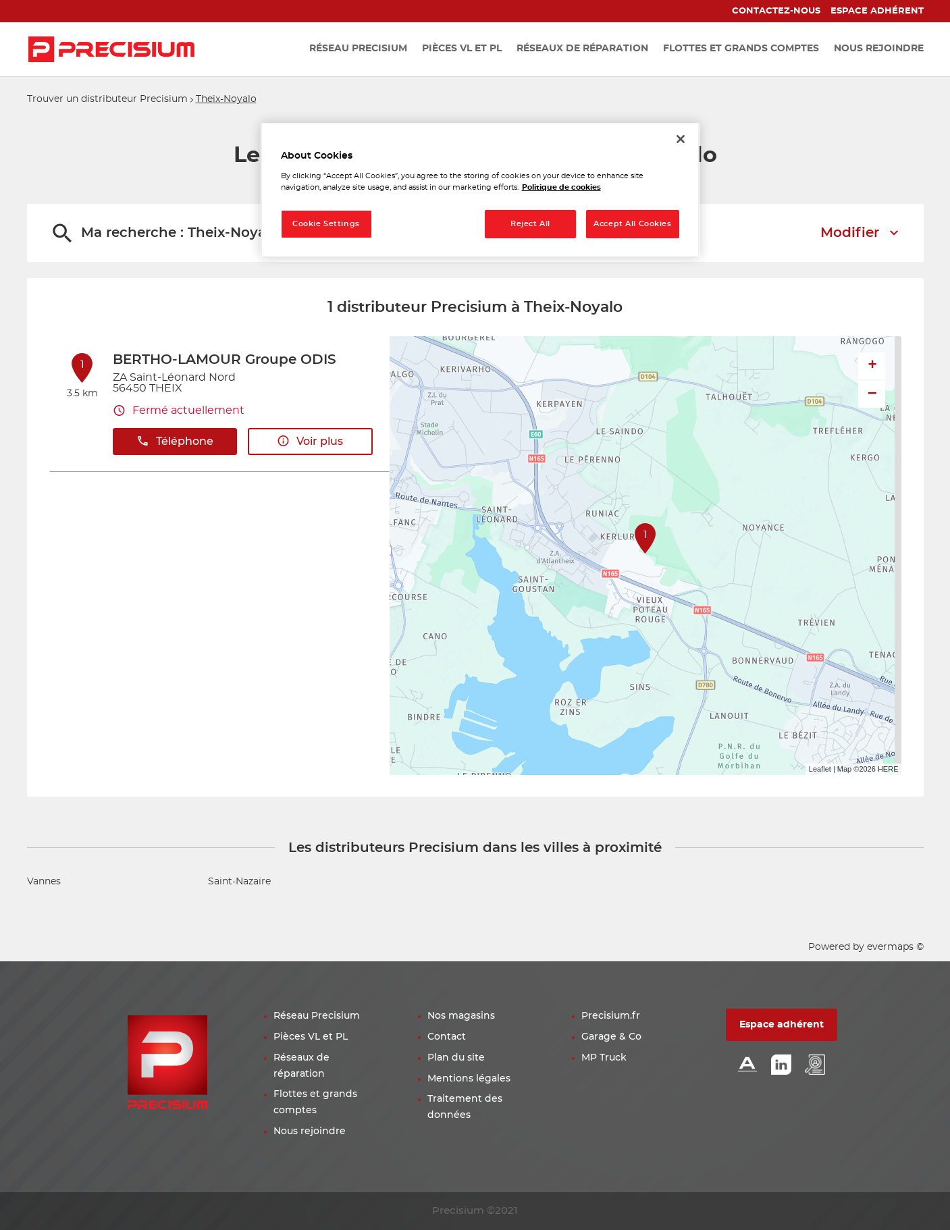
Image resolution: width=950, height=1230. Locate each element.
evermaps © (895, 947)
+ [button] (872, 366)
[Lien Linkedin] (781, 1065)
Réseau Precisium (316, 1016)
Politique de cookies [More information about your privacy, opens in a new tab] (561, 187)
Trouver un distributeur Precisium (107, 99)
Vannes (44, 881)
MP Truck (604, 1058)
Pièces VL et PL (310, 1037)
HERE (888, 769)
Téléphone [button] (174, 441)
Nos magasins (461, 1016)
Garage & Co (611, 1037)
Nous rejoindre (309, 1131)
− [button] (872, 394)
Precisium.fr (610, 1016)
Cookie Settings (326, 224)
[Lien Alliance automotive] (747, 1065)
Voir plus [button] (310, 441)
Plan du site (456, 1058)
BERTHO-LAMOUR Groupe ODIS (224, 360)
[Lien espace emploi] (815, 1065)
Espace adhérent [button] (781, 1025)
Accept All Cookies (632, 224)
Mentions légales (468, 1079)
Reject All (530, 224)
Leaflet (820, 769)
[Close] (680, 139)
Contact (446, 1037)
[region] (480, 190)
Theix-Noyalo (226, 99)
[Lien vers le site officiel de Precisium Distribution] (111, 49)
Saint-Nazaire (239, 881)
